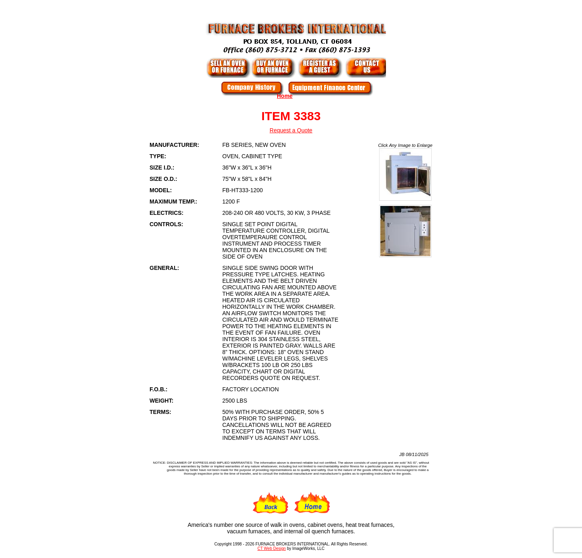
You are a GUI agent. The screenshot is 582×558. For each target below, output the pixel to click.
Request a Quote (291, 130)
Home (285, 96)
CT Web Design (271, 548)
